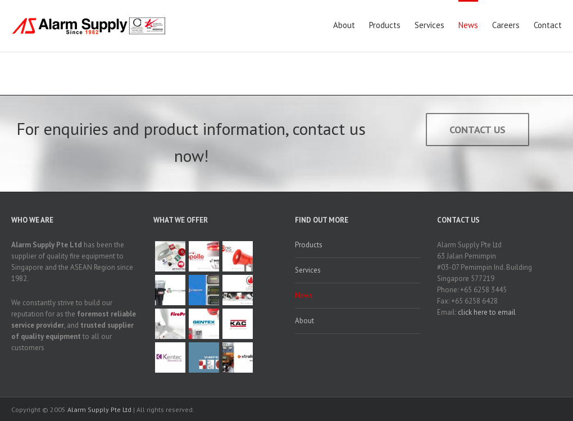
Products (385, 25)
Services (429, 25)
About (344, 25)
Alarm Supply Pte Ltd (99, 409)
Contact (548, 25)
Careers (506, 25)
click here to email (487, 312)
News (468, 25)
